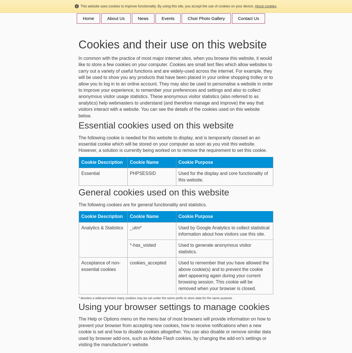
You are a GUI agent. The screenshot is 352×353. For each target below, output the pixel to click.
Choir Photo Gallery (206, 18)
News (143, 18)
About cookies (265, 6)
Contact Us (248, 18)
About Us (116, 18)
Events (168, 18)
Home (88, 18)
